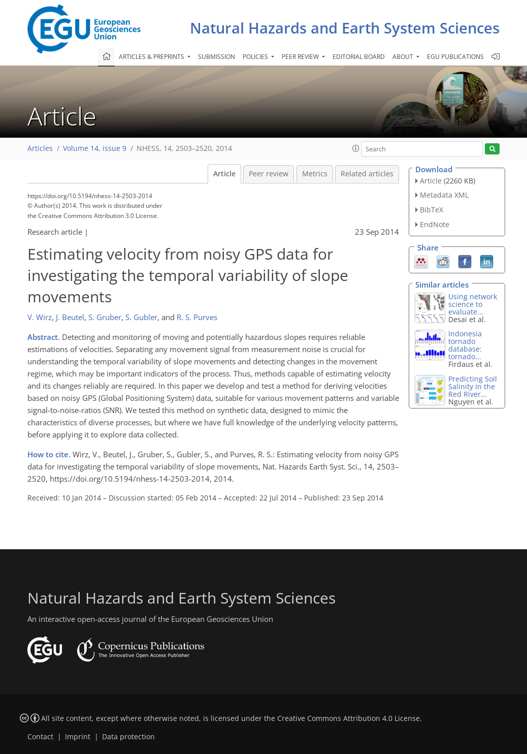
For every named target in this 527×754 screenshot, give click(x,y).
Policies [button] (256, 56)
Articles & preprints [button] (152, 56)
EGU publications (455, 56)
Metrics (314, 173)
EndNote (434, 224)
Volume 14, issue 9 (94, 148)
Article (224, 173)
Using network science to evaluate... (472, 304)
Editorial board (359, 56)
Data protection (128, 736)
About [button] (403, 56)
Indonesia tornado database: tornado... (465, 345)
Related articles (367, 173)
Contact (40, 736)
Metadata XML (444, 195)
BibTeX (431, 209)
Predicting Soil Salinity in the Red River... (472, 386)
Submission (216, 56)
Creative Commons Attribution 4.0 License (348, 718)
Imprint (77, 736)
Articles (40, 148)
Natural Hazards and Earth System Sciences (345, 28)
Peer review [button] (301, 56)
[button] (355, 148)
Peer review (268, 173)
